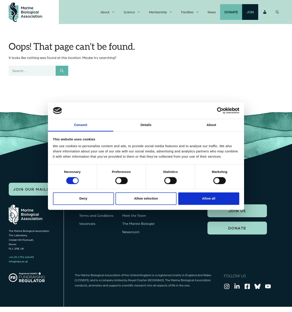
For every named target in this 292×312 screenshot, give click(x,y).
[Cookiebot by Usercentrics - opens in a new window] (220, 110)
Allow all (208, 198)
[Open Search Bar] (277, 12)
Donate (231, 12)
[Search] (62, 71)
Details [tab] (146, 125)
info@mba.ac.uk (18, 261)
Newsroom (130, 231)
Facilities (192, 12)
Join (250, 12)
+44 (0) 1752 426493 (21, 257)
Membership (163, 12)
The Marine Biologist (138, 223)
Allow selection (146, 198)
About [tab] (211, 125)
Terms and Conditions (96, 215)
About (109, 12)
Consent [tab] (80, 125)
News (212, 12)
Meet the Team (134, 215)
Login (264, 12)
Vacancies (87, 223)
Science (134, 12)
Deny (83, 198)
